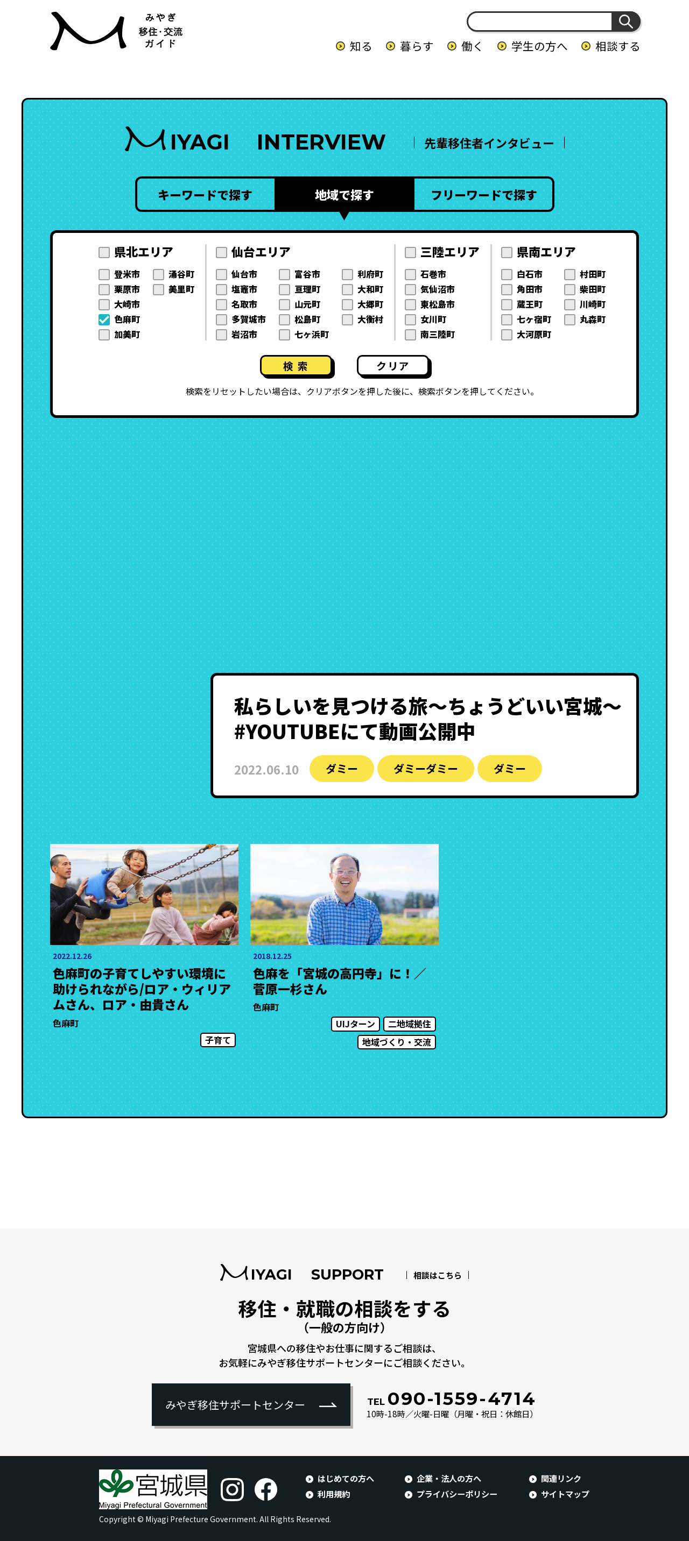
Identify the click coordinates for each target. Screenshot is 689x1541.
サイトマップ (565, 1494)
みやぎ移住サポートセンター (235, 1404)
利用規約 (334, 1494)
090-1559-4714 (452, 1398)
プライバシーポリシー (457, 1494)
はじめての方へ (346, 1478)
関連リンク (561, 1478)
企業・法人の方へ (449, 1478)
